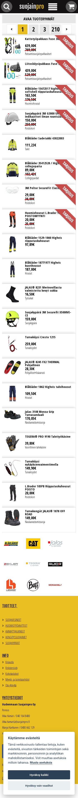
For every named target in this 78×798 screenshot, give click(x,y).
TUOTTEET (9, 606)
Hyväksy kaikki (39, 774)
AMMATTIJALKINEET (15, 631)
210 (56, 29)
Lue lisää (39, 47)
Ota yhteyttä (10, 685)
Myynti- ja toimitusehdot (17, 679)
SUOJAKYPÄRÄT (12, 643)
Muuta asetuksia (41, 762)
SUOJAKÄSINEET (13, 620)
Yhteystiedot (12, 697)
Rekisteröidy (11, 668)
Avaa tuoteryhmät (39, 18)
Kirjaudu (9, 662)
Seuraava (67, 29)
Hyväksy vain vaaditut (39, 785)
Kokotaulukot (12, 674)
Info (5, 655)
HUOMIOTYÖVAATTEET (16, 626)
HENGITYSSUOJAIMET (16, 637)
